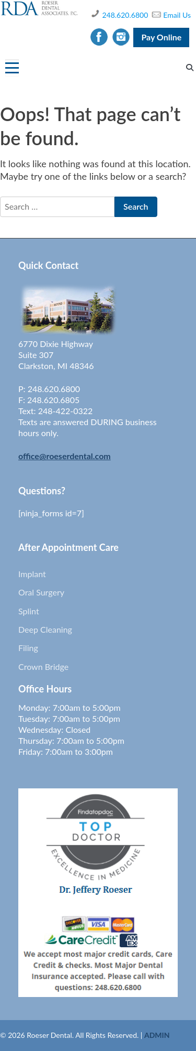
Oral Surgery (41, 592)
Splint (28, 611)
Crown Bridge (43, 666)
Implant (32, 574)
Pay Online (161, 37)
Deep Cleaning (45, 629)
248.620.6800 (125, 14)
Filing (28, 648)
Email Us (177, 14)
